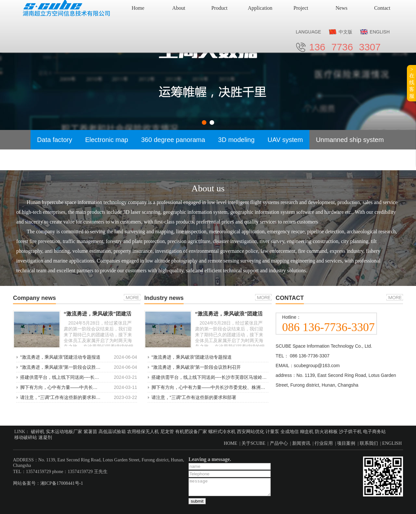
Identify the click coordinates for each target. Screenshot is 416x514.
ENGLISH (380, 31)
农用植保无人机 (143, 431)
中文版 (345, 31)
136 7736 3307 (345, 47)
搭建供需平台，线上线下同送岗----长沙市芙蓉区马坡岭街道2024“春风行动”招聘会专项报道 (242, 377)
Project (300, 8)
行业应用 (324, 443)
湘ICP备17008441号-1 (61, 483)
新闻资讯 (301, 443)
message (229, 487)
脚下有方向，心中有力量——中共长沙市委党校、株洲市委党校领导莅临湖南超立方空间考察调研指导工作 (258, 387)
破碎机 (38, 431)
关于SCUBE (253, 443)
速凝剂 (45, 437)
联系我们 (369, 443)
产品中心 (279, 443)
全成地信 (289, 431)
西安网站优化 (250, 431)
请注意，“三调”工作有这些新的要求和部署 (62, 397)
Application (260, 8)
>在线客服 (411, 83)
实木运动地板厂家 (64, 431)
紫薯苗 (90, 431)
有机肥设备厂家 (191, 431)
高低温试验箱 (112, 431)
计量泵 (272, 431)
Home (138, 8)
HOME (230, 443)
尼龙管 (167, 431)
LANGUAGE (308, 31)
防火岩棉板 (326, 431)
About (178, 8)
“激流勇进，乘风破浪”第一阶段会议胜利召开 (65, 367)
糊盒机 (307, 431)
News (341, 8)
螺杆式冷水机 (222, 431)
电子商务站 (374, 431)
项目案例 (346, 443)
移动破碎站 (25, 437)
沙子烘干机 (350, 431)
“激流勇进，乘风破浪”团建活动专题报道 (60, 357)
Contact (382, 8)
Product (219, 8)
